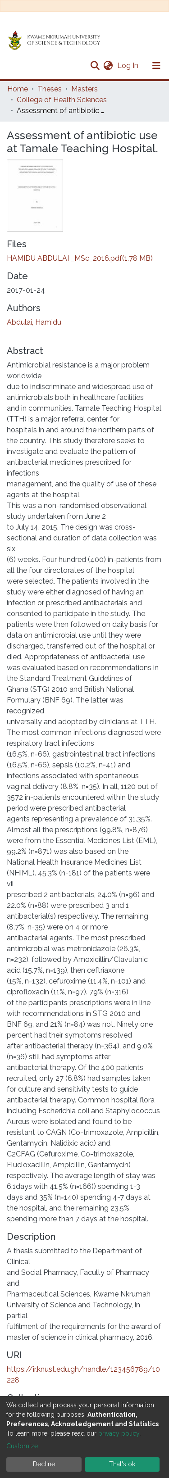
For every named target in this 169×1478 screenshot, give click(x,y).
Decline (44, 1464)
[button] (107, 65)
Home (17, 89)
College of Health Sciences (62, 99)
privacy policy (118, 1433)
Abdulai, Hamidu (34, 322)
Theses (49, 89)
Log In (128, 65)
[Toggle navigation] (156, 66)
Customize (22, 1446)
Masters (84, 89)
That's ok (122, 1464)
